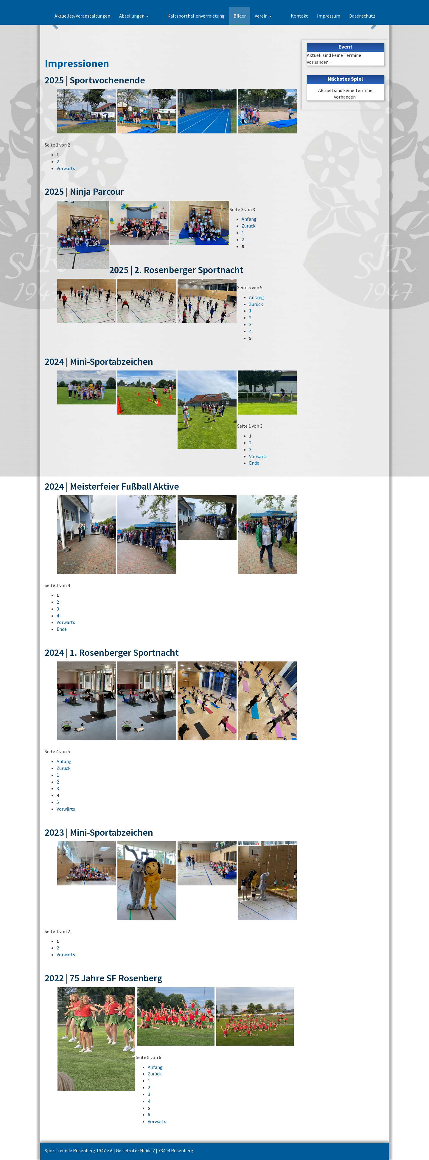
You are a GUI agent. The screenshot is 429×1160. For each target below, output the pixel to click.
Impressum (328, 16)
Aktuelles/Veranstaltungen (103, 16)
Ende (254, 463)
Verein (273, 16)
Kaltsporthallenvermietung (206, 16)
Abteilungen (154, 16)
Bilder (250, 16)
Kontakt (299, 16)
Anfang (249, 219)
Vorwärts (66, 168)
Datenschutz (362, 16)
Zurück (248, 226)
